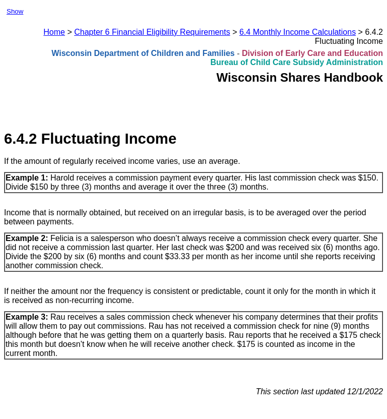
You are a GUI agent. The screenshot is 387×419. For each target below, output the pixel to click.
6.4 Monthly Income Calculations (297, 32)
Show (15, 11)
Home (54, 32)
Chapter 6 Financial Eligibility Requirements (152, 32)
